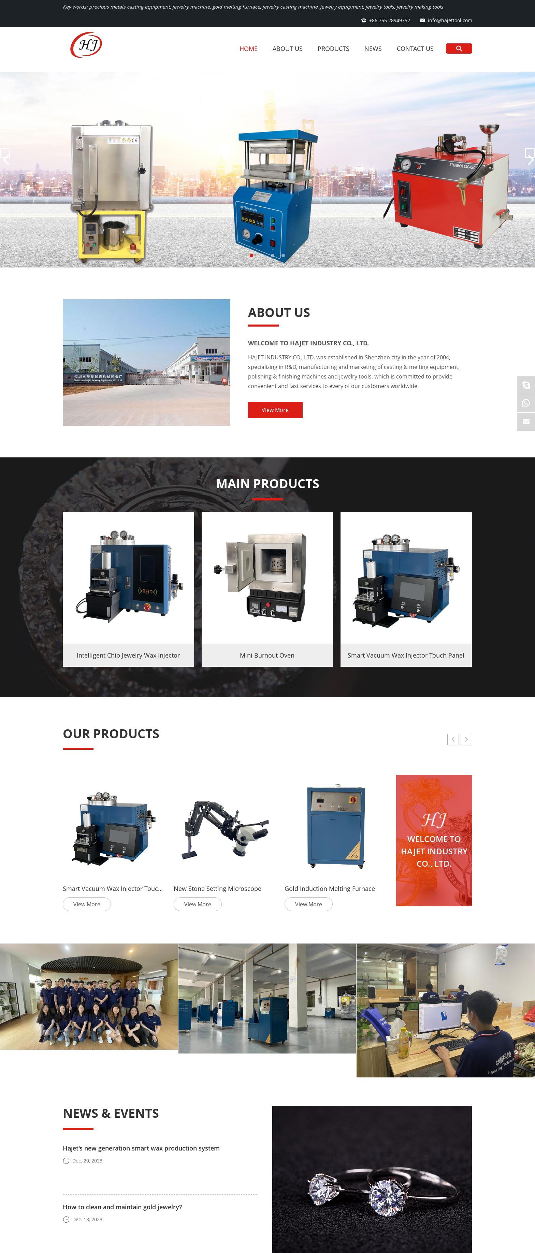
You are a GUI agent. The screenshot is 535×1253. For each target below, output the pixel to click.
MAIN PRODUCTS (267, 483)
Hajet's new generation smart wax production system (141, 1148)
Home (249, 48)
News (373, 48)
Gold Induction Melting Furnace (330, 888)
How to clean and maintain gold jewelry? (122, 1207)
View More (275, 410)
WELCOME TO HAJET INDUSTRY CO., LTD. (308, 343)
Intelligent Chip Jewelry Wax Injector (128, 655)
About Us (288, 48)
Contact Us (415, 48)
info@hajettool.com (450, 20)
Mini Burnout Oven (267, 655)
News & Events (111, 1113)
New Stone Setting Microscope (217, 888)
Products (333, 48)
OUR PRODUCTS (111, 733)
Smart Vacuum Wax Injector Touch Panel (406, 655)
